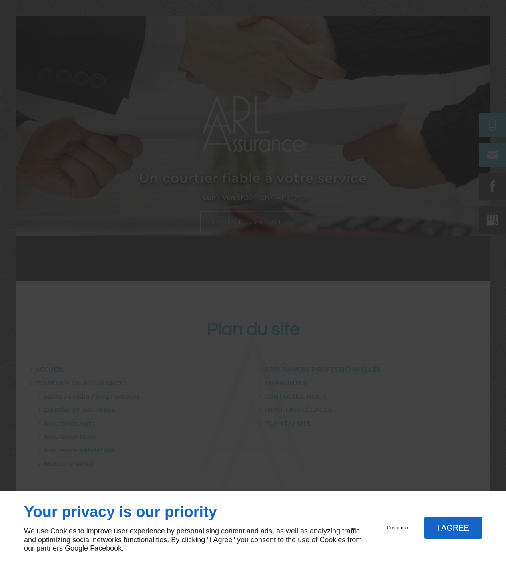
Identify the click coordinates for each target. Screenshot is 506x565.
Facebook (106, 548)
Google (76, 548)
